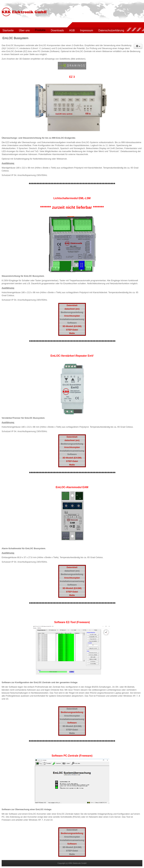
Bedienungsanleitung (72, 712)
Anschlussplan (72, 316)
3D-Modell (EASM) (72, 326)
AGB (72, 30)
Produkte (40, 30)
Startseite (8, 30)
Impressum (86, 30)
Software (72, 722)
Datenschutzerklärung (111, 30)
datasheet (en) (72, 309)
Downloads (57, 30)
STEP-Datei (72, 329)
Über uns (24, 30)
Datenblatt (72, 305)
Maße (72, 333)
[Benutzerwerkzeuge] (138, 46)
